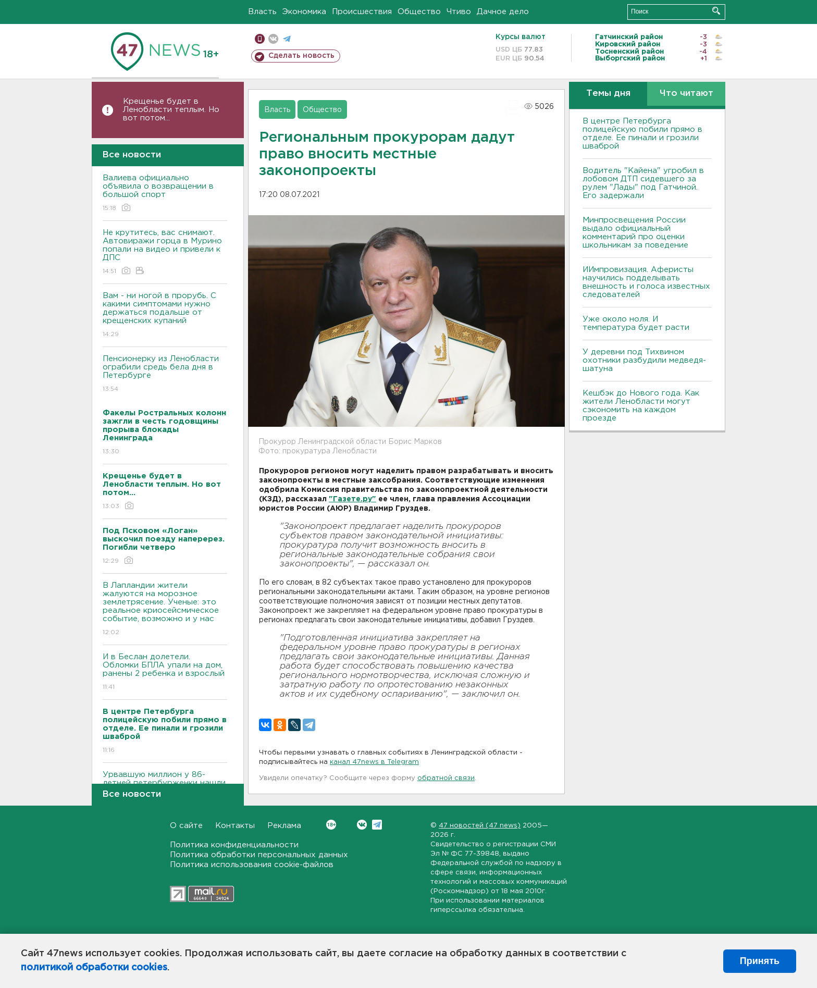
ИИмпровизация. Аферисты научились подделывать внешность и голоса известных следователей (646, 282)
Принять (759, 961)
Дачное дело (503, 11)
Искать (716, 11)
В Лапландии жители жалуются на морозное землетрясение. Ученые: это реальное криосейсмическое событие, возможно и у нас (165, 609)
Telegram (377, 825)
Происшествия (362, 11)
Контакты (235, 825)
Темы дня (608, 93)
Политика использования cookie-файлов (251, 864)
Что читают (686, 93)
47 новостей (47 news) (480, 826)
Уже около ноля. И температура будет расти (636, 323)
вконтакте (273, 39)
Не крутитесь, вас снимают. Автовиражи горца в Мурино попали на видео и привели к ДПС (165, 252)
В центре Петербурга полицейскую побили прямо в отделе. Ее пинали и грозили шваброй (642, 134)
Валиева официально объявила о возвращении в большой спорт (165, 194)
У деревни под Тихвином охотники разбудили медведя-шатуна (644, 360)
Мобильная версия (260, 39)
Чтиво (459, 11)
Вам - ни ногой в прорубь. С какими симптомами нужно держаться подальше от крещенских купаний (165, 315)
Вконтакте (331, 825)
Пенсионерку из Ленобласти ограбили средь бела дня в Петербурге (165, 374)
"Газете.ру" (352, 499)
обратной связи (446, 778)
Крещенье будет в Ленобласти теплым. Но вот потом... (171, 109)
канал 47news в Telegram (374, 762)
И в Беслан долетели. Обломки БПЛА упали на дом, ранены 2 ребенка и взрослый (165, 672)
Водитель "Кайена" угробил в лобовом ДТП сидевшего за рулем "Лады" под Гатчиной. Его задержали (643, 183)
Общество (419, 11)
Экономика (304, 11)
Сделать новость (301, 56)
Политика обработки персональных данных (259, 854)
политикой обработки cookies (94, 968)
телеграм (287, 39)
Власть (262, 11)
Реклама (284, 825)
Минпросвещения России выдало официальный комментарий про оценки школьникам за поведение (635, 233)
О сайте (186, 825)
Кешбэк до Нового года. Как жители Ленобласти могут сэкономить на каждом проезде (641, 406)
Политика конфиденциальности (234, 845)
